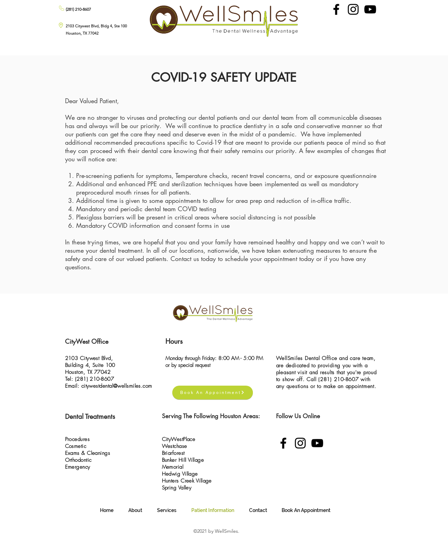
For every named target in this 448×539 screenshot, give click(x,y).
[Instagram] (353, 9)
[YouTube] (370, 9)
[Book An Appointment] (212, 392)
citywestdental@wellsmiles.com (116, 386)
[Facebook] (336, 9)
